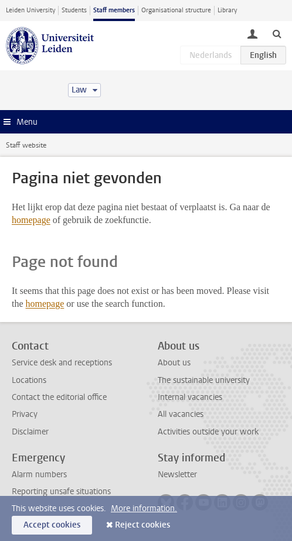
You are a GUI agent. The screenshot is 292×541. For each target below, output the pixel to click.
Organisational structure (176, 10)
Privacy (25, 414)
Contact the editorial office (59, 397)
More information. (144, 508)
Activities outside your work (208, 431)
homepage (31, 220)
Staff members (114, 10)
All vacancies (180, 414)
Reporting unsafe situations (61, 491)
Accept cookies (51, 524)
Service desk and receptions (62, 362)
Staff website (26, 145)
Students (74, 10)
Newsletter (177, 474)
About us (174, 362)
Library (227, 10)
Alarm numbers (39, 474)
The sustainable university (204, 380)
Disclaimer (30, 431)
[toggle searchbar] (276, 33)
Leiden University (30, 10)
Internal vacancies (190, 397)
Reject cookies (142, 524)
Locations (29, 380)
